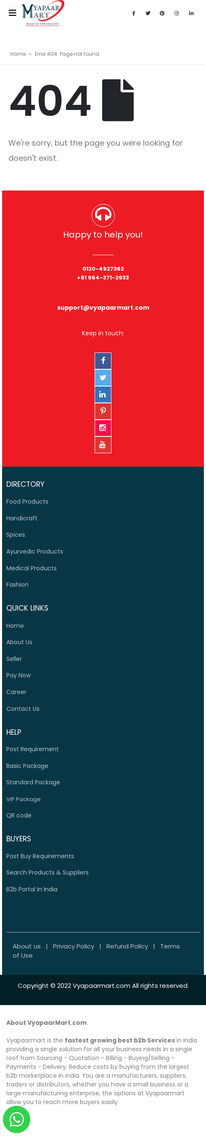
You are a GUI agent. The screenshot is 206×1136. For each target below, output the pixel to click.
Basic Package (27, 766)
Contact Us (23, 709)
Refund (127, 946)
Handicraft (21, 518)
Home (18, 53)
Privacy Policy (73, 946)
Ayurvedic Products (34, 551)
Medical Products (31, 568)
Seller (14, 659)
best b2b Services (146, 1040)
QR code (19, 815)
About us (27, 946)
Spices (15, 534)
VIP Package (23, 799)
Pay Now (18, 675)
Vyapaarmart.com (101, 985)
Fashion (17, 584)
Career (16, 692)
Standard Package (33, 782)
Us (19, 642)
